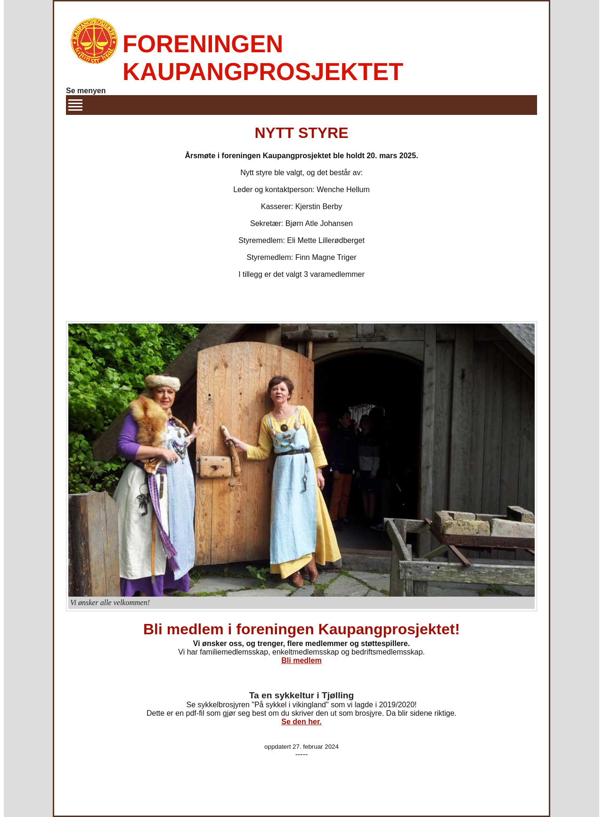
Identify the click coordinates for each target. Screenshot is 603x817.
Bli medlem (301, 660)
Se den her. (301, 722)
